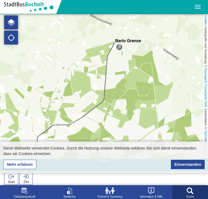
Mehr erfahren (20, 164)
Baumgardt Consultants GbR (205, 87)
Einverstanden (187, 164)
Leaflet (205, 20)
